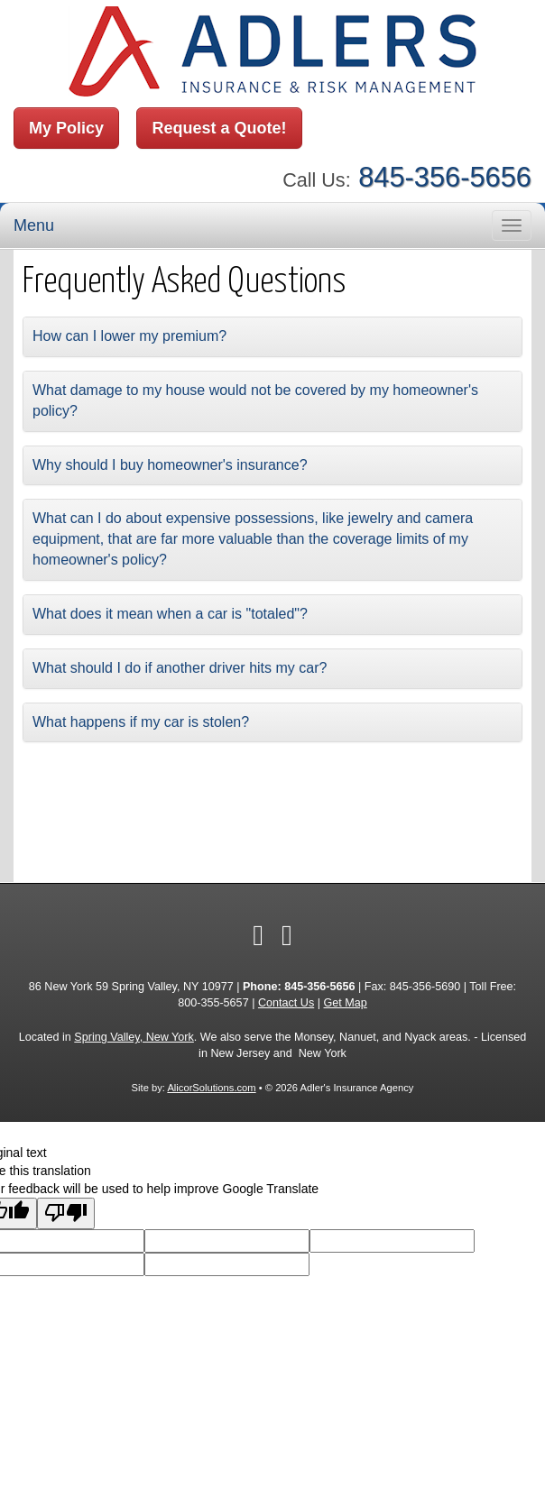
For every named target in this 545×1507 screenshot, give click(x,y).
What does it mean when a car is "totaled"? (170, 613)
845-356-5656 (444, 177)
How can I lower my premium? (129, 336)
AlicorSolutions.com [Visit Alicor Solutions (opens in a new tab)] (211, 1087)
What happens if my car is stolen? (140, 722)
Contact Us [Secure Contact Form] (286, 1003)
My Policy (66, 128)
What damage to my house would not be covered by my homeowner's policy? (255, 400)
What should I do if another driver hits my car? (179, 667)
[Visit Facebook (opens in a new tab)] (258, 935)
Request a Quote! (219, 128)
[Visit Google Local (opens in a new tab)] (286, 935)
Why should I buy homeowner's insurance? (170, 465)
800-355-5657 (213, 1003)
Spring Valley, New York (134, 1037)
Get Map (345, 1003)
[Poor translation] (66, 1213)
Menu (34, 225)
